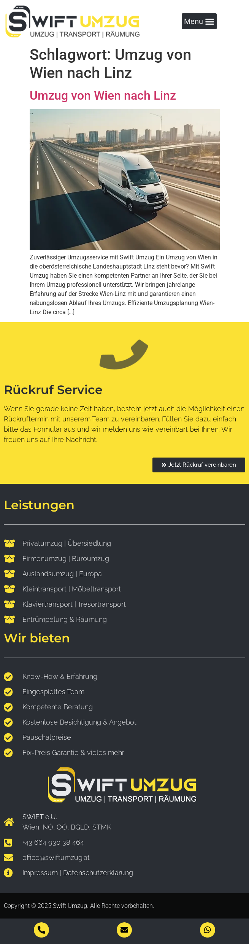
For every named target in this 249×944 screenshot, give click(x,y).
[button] (199, 21)
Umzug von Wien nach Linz (103, 95)
